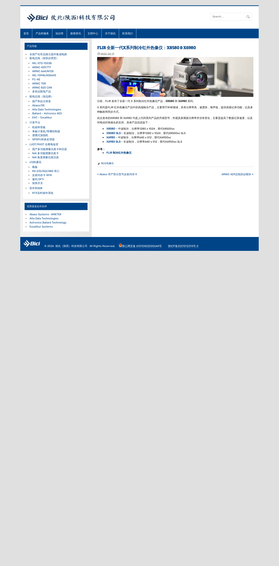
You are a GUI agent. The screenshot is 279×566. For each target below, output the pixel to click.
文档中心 (93, 33)
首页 (26, 33)
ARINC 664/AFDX (43, 71)
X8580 (111, 128)
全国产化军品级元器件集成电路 (48, 54)
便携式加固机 (40, 135)
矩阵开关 (37, 183)
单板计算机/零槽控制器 (46, 131)
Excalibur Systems (41, 226)
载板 (35, 167)
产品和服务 (42, 33)
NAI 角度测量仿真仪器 (45, 157)
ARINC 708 (39, 83)
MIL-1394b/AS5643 (44, 75)
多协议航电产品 (41, 91)
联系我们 (127, 33)
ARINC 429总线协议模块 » (237, 174)
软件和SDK (36, 188)
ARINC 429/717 (41, 67)
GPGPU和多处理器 (43, 139)
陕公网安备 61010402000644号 (140, 246)
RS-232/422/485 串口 (45, 171)
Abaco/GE (38, 105)
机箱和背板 (39, 127)
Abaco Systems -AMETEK (45, 214)
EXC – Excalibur (42, 117)
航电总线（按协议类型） (44, 58)
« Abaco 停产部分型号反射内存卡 (117, 174)
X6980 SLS (113, 141)
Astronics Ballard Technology (48, 222)
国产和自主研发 (41, 101)
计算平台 (35, 122)
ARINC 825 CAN (42, 87)
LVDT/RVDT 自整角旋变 (44, 144)
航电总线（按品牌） (42, 96)
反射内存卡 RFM (42, 175)
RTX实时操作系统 (42, 193)
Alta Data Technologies (46, 109)
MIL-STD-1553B (42, 63)
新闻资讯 (75, 33)
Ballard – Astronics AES (47, 113)
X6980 (111, 137)
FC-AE (36, 79)
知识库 (60, 33)
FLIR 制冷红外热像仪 (118, 152)
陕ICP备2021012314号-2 (183, 246)
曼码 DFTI (38, 179)
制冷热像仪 (107, 163)
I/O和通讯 (35, 162)
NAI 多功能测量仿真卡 (45, 153)
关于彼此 (110, 33)
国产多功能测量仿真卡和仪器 (49, 149)
